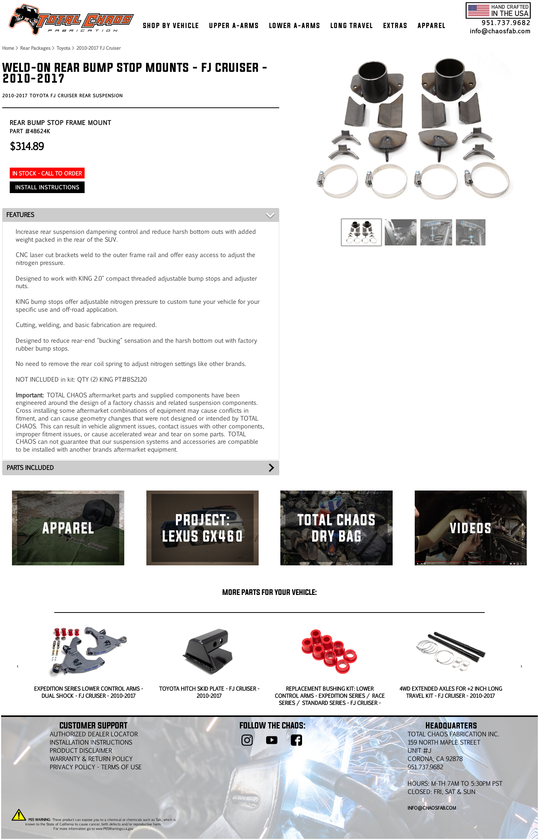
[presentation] (18, 666)
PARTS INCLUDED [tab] (30, 467)
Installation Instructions (91, 742)
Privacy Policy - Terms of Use (96, 767)
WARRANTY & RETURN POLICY (91, 759)
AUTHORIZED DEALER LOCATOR (94, 734)
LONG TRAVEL (352, 25)
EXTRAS (395, 25)
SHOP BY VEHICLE (171, 25)
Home (7, 48)
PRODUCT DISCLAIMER (81, 750)
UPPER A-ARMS (234, 25)
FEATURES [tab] (20, 215)
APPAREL (432, 25)
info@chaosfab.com (500, 31)
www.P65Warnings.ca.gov (114, 828)
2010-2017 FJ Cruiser (98, 48)
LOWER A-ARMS (294, 25)
